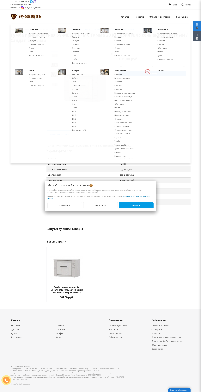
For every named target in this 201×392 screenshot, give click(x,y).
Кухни (14, 333)
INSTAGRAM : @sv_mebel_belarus (25, 7)
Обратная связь (116, 337)
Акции (58, 337)
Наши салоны (115, 333)
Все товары (16, 337)
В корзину (152, 73)
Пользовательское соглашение (166, 337)
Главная (13, 29)
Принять (136, 205)
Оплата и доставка (159, 17)
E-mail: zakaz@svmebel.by (20, 4)
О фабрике (156, 329)
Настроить (100, 205)
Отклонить (64, 205)
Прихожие (60, 329)
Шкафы (59, 333)
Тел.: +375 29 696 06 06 (19, 1)
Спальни (60, 325)
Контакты (113, 329)
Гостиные (15, 325)
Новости (139, 17)
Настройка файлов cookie (20, 384)
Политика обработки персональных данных (168, 341)
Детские (15, 329)
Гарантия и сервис (160, 325)
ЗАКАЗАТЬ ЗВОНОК (7, 380)
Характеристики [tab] (59, 134)
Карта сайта (157, 349)
